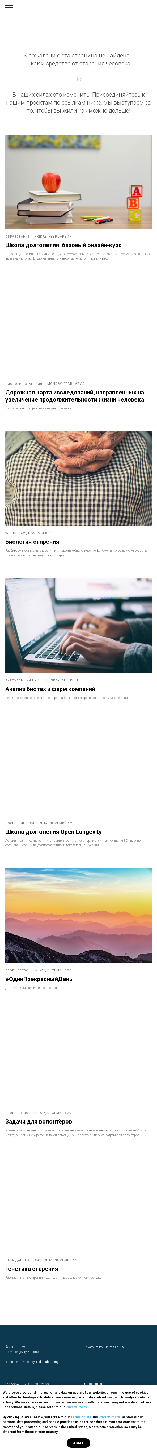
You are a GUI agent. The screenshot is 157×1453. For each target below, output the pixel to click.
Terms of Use (81, 1417)
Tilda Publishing (47, 1362)
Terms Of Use (115, 1347)
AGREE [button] (78, 1443)
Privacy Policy (76, 1407)
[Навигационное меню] (9, 8)
